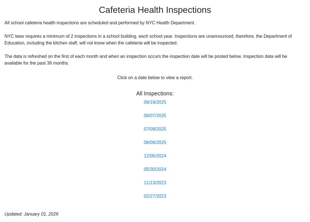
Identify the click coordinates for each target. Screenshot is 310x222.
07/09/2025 (155, 129)
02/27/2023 (155, 196)
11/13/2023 (155, 182)
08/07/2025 (155, 115)
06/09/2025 (155, 142)
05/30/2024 (155, 169)
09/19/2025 (155, 102)
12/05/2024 (155, 155)
